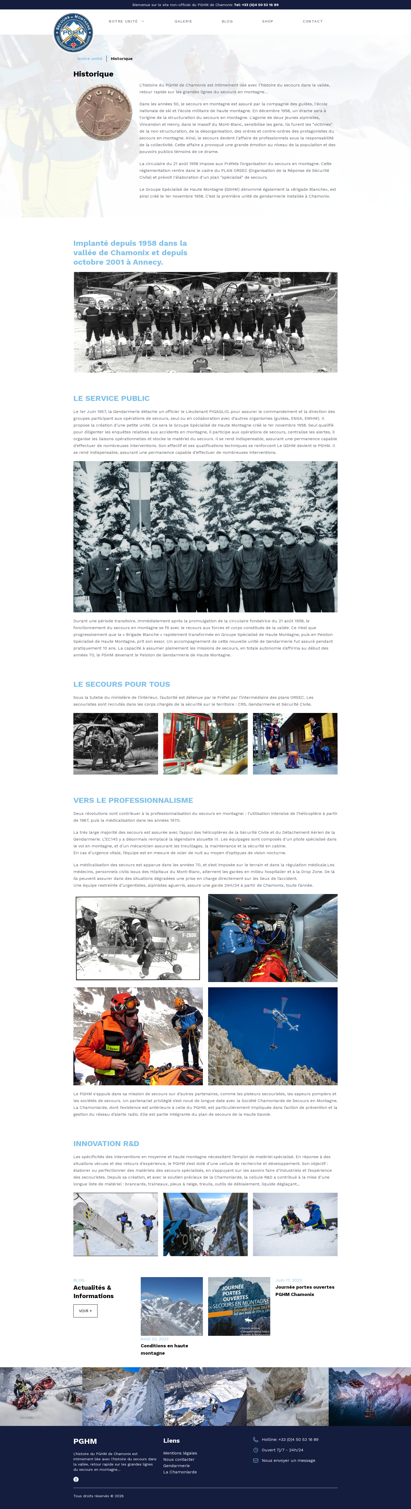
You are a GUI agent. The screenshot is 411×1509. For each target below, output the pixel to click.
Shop (268, 21)
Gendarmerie (176, 1465)
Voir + (85, 1310)
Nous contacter (178, 1459)
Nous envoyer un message (288, 1460)
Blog (227, 21)
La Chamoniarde (180, 1471)
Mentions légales (180, 1453)
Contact (313, 21)
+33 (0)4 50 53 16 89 (260, 5)
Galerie (184, 21)
